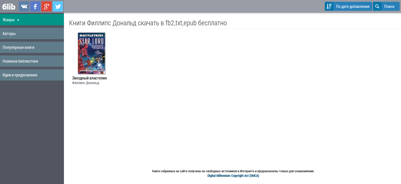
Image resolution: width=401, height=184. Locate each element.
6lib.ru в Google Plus (46, 6)
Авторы (9, 33)
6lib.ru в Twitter (58, 6)
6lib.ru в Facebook (35, 6)
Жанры (11, 19)
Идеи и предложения (20, 74)
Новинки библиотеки (20, 61)
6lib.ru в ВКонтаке (24, 6)
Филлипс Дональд (85, 82)
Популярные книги (18, 47)
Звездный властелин (89, 77)
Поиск (384, 6)
